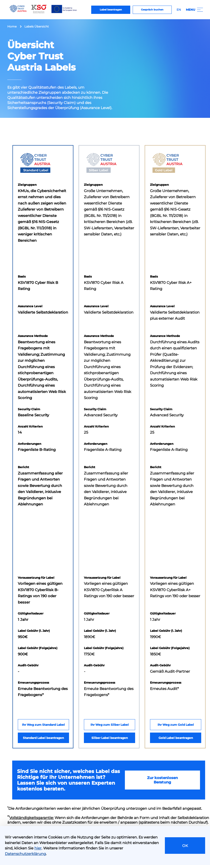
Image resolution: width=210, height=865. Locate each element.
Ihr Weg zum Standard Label (43, 724)
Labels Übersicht (36, 26)
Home (12, 26)
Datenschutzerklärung (25, 853)
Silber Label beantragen (109, 738)
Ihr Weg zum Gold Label (176, 724)
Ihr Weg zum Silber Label (109, 724)
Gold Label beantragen (176, 738)
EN (179, 9)
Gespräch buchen (152, 9)
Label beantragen (111, 9)
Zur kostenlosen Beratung (162, 779)
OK (185, 845)
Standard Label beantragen (43, 738)
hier (37, 848)
